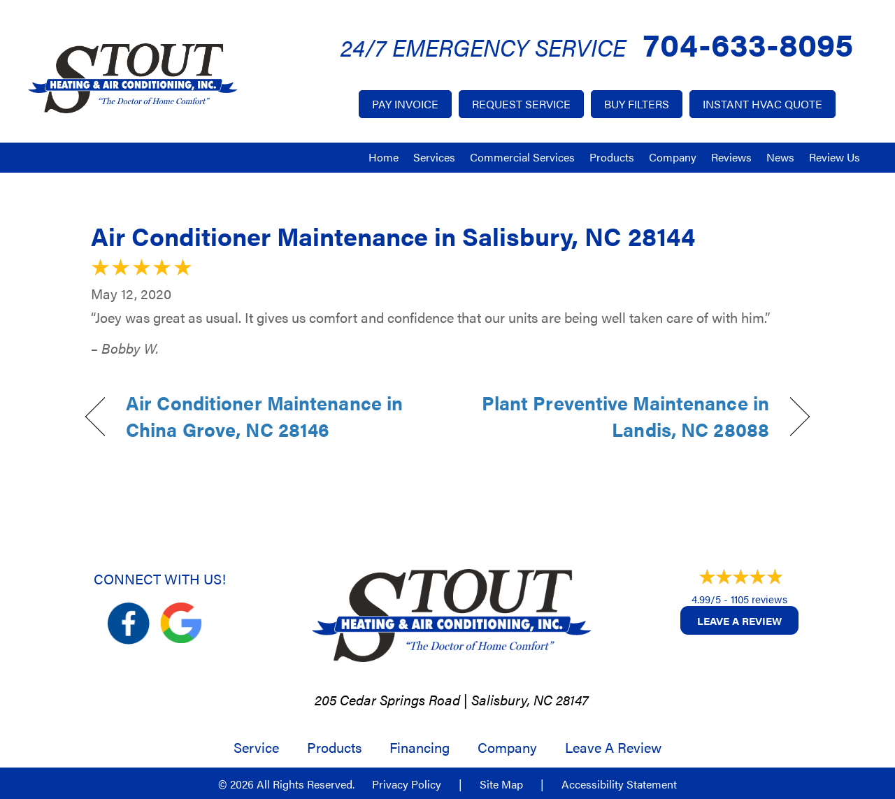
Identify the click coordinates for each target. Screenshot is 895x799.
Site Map (501, 784)
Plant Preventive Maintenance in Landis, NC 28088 (619, 416)
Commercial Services (522, 157)
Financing (419, 747)
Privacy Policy (406, 784)
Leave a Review (739, 620)
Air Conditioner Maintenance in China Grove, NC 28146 (264, 416)
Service (256, 747)
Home (383, 157)
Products (611, 157)
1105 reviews (759, 598)
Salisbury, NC (511, 699)
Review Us (834, 157)
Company (672, 157)
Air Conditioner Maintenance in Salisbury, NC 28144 (393, 235)
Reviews (731, 157)
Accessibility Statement (619, 784)
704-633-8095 (748, 43)
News (780, 157)
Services (434, 157)
